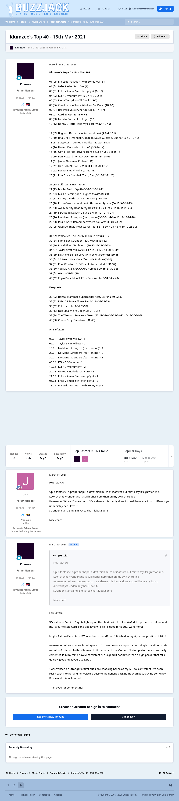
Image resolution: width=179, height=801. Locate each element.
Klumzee (20, 47)
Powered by (157, 794)
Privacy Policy (28, 794)
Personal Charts (57, 47)
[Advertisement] (89, 418)
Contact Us (44, 794)
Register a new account (50, 716)
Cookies (58, 794)
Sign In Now (128, 716)
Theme (12, 794)
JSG (25, 494)
